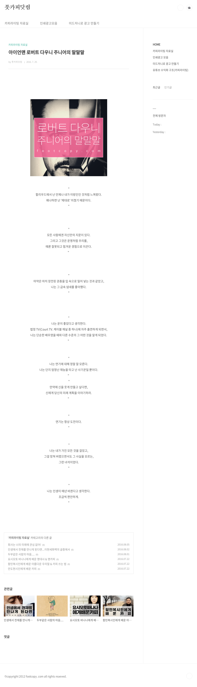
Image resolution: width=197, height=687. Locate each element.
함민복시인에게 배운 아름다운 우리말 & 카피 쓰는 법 (37, 564)
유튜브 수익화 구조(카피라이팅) (170, 70)
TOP (189, 676)
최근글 (156, 87)
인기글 (168, 87)
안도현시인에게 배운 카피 (22, 569)
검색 (180, 8)
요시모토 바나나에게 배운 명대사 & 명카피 (31, 559)
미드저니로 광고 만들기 (84, 23)
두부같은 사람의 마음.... (21, 554)
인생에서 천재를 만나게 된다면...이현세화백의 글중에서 (39, 549)
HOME (156, 44)
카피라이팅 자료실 (16, 23)
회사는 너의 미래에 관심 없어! (24, 544)
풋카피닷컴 (17, 7)
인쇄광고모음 (48, 23)
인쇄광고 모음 (160, 57)
